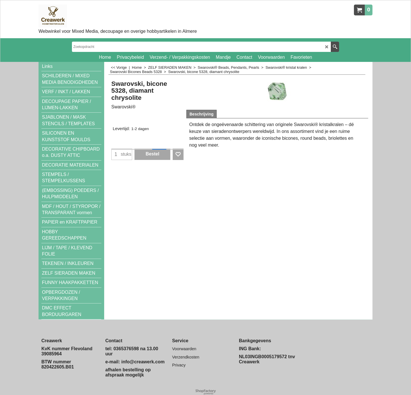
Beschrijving (201, 114)
